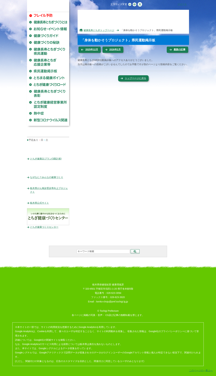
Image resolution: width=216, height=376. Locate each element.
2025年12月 (91, 49)
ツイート (182, 4)
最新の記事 (179, 49)
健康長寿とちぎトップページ (99, 30)
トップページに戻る (135, 78)
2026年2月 (115, 49)
